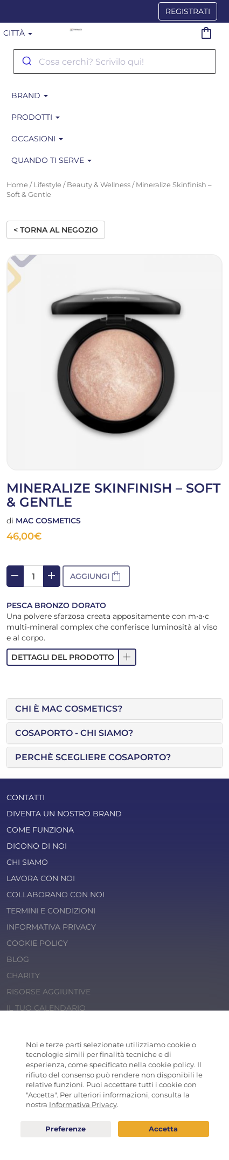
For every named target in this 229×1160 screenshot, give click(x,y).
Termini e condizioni (50, 911)
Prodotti (35, 117)
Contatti (25, 797)
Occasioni (37, 139)
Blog (17, 959)
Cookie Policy (37, 943)
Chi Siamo (27, 862)
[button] (71, 657)
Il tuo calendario (46, 1008)
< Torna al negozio (55, 230)
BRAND (29, 95)
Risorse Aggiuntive (48, 992)
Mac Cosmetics (48, 521)
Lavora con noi (40, 878)
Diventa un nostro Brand (64, 813)
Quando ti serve (51, 160)
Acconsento (163, 1129)
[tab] (114, 709)
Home (17, 185)
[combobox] (114, 61)
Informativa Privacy (51, 927)
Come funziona (40, 830)
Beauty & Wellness (98, 185)
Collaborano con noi (55, 894)
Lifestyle (47, 185)
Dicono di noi (36, 846)
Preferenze (66, 1129)
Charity (23, 975)
